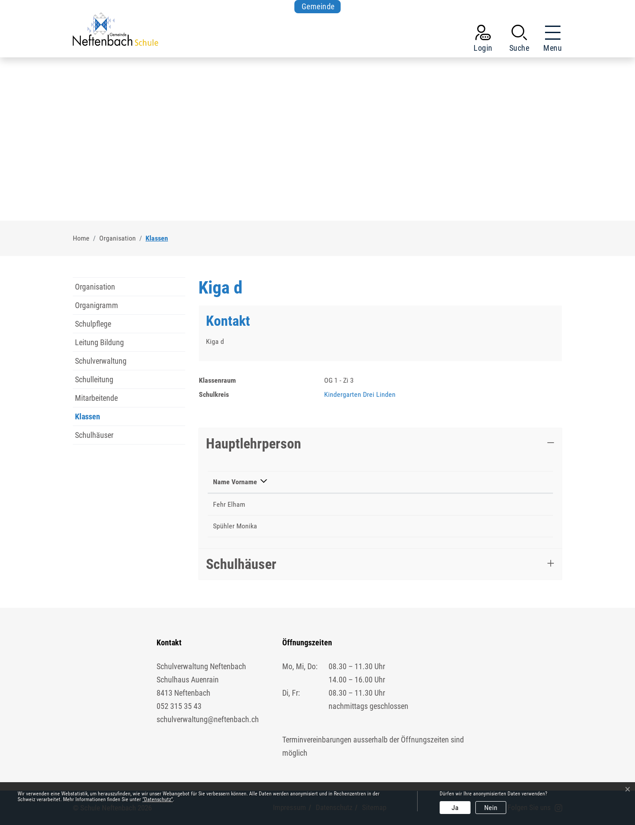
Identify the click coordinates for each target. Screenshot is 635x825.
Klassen (93, 419)
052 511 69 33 (387, 526)
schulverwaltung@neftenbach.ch (208, 719)
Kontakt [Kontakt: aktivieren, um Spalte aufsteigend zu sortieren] (434, 482)
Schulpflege (93, 323)
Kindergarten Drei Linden (360, 394)
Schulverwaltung (101, 360)
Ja (455, 807)
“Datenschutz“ (157, 799)
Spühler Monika (235, 526)
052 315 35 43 (179, 706)
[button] (519, 40)
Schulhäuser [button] (241, 564)
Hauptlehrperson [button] (253, 443)
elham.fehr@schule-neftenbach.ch (471, 504)
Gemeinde (318, 6)
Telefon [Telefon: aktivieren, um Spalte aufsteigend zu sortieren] (377, 482)
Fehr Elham (229, 504)
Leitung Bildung (99, 342)
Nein (490, 807)
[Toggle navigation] (550, 40)
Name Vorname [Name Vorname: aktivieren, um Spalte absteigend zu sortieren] (235, 482)
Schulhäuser (94, 435)
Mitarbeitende (96, 398)
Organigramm (96, 305)
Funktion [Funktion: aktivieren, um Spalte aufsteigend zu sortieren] (293, 482)
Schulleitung (94, 379)
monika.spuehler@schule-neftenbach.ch (479, 526)
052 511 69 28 (387, 504)
